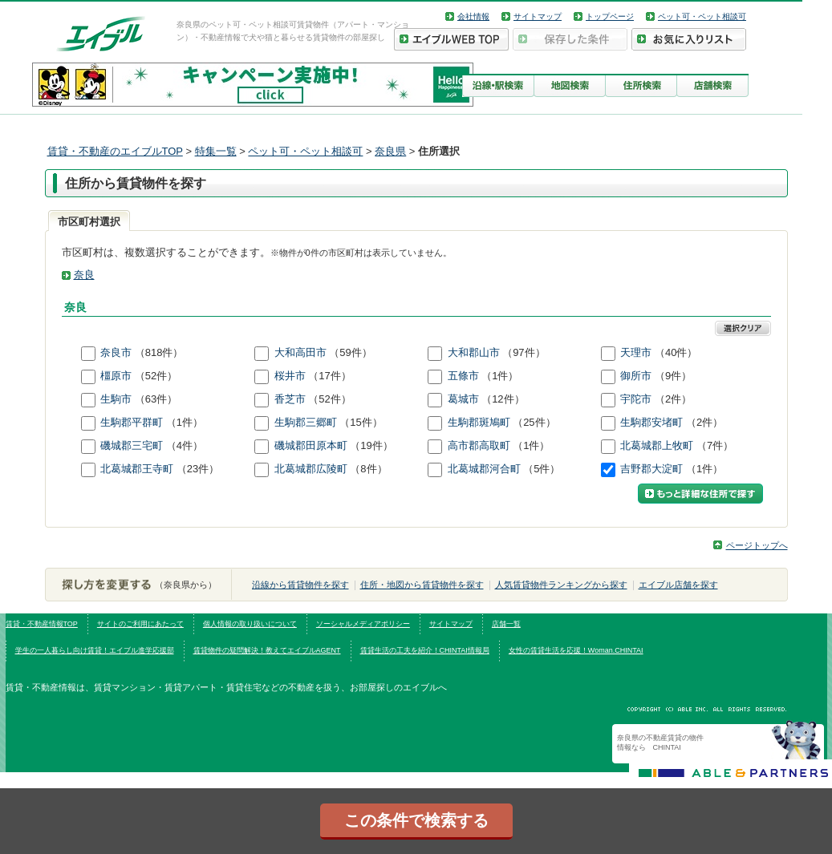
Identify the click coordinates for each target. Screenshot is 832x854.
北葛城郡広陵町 (312, 469)
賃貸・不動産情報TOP (42, 624)
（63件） (156, 399)
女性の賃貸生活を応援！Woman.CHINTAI (576, 650)
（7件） (714, 445)
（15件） (360, 422)
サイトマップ (537, 16)
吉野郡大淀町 (653, 469)
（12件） (502, 399)
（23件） (198, 469)
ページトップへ (757, 545)
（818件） (159, 352)
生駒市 (117, 399)
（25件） (534, 422)
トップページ (610, 16)
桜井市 (291, 376)
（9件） (673, 376)
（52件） (156, 376)
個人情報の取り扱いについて (250, 624)
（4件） (184, 445)
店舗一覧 (506, 624)
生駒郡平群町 (133, 422)
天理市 (637, 352)
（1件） (499, 376)
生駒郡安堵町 (653, 422)
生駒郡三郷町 (307, 422)
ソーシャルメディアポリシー (363, 624)
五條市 (465, 376)
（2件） (673, 399)
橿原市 (117, 376)
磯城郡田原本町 (312, 445)
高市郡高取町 (480, 445)
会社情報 (473, 16)
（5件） (541, 469)
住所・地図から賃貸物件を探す (422, 584)
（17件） (329, 376)
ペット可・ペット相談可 (702, 16)
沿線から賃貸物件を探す (300, 584)
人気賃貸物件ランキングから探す (561, 584)
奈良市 (117, 352)
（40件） (676, 352)
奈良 (84, 275)
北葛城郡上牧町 (658, 445)
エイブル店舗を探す (678, 584)
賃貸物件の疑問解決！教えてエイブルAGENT (267, 650)
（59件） (350, 352)
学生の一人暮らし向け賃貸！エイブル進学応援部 (94, 650)
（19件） (371, 445)
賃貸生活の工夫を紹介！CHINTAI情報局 (424, 650)
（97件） (523, 352)
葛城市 (465, 399)
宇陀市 (637, 399)
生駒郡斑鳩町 (480, 422)
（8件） (368, 469)
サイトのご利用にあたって (140, 624)
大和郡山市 (475, 352)
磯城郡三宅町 (133, 445)
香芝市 (291, 399)
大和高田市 (302, 352)
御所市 (637, 376)
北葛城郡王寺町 (138, 469)
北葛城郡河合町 (486, 469)
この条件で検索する (416, 820)
